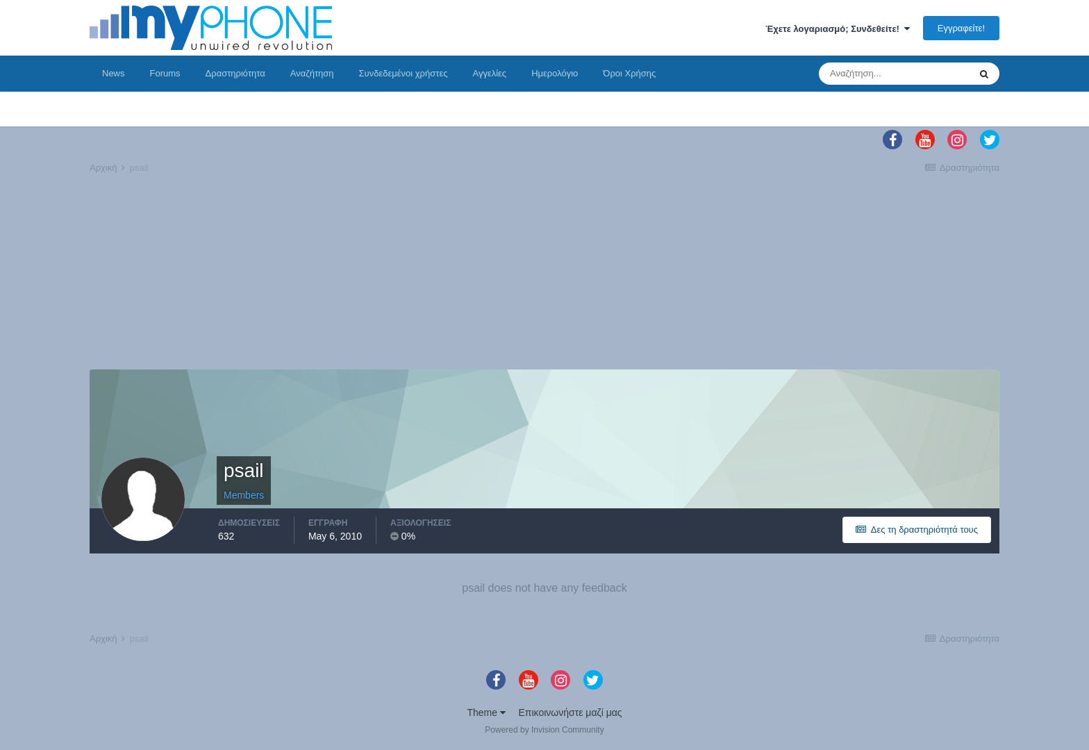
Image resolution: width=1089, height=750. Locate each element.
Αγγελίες (489, 73)
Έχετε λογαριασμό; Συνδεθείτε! (837, 29)
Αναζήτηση (312, 73)
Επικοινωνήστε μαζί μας (570, 712)
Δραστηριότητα (235, 73)
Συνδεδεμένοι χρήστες (403, 73)
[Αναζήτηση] (894, 73)
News (113, 73)
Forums (165, 73)
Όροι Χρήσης (629, 73)
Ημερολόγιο (554, 73)
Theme (486, 712)
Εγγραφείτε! (961, 28)
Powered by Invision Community (544, 730)
